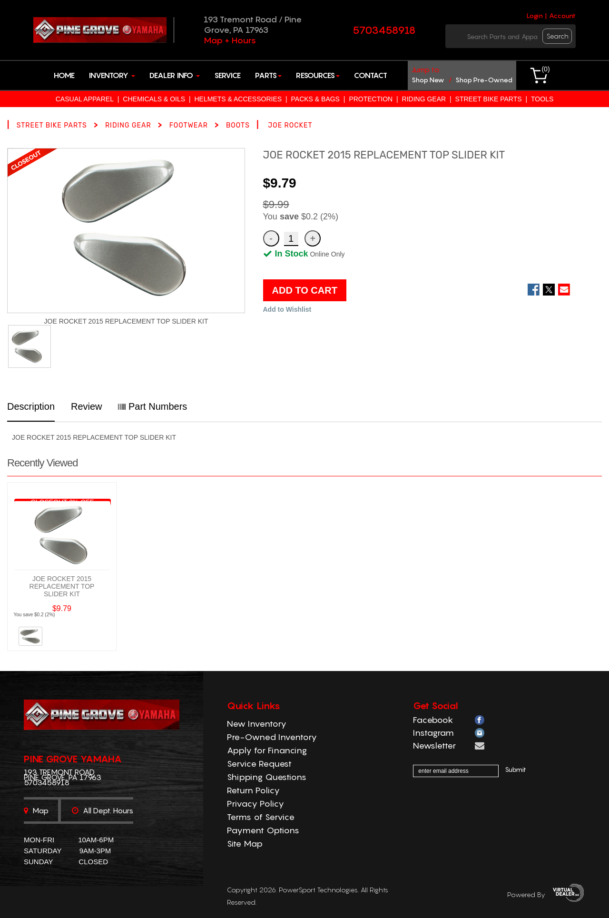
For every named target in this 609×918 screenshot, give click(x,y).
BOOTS (238, 125)
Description (31, 406)
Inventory (112, 75)
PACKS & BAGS (315, 99)
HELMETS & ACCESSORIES (238, 99)
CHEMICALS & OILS (154, 99)
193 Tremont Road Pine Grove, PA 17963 (62, 774)
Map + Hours (230, 40)
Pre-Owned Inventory (272, 737)
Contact (370, 75)
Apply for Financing (267, 750)
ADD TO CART (304, 290)
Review (86, 406)
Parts (268, 75)
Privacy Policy (255, 804)
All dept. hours (102, 810)
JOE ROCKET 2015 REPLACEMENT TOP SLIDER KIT (62, 586)
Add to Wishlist (287, 309)
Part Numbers (152, 406)
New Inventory (256, 724)
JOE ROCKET (290, 125)
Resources (318, 75)
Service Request (259, 764)
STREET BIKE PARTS (488, 99)
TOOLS (542, 99)
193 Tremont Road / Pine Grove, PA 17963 (253, 24)
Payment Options (263, 830)
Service (227, 75)
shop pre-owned (483, 80)
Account (562, 16)
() (545, 69)
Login (534, 16)
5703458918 (384, 30)
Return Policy (253, 790)
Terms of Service (261, 817)
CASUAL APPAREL (85, 99)
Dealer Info (174, 75)
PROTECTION (371, 99)
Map (36, 810)
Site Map (245, 844)
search (558, 36)
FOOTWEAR (188, 125)
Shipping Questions (266, 777)
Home (64, 75)
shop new (428, 80)
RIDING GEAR (424, 99)
